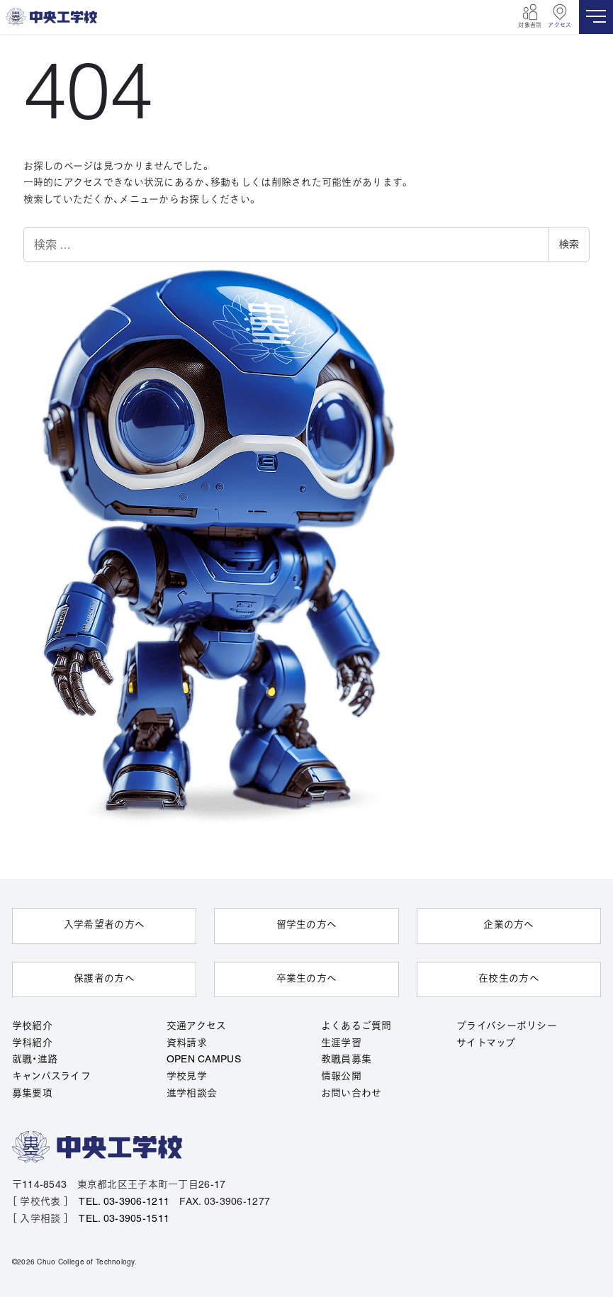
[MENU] (596, 17)
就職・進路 (34, 1060)
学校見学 (187, 1077)
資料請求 (187, 1043)
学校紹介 (32, 1026)
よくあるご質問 (356, 1026)
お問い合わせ (351, 1094)
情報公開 (341, 1077)
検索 (569, 244)
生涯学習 (341, 1043)
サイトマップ (485, 1043)
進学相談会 (192, 1094)
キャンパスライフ (51, 1077)
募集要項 (32, 1094)
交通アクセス (197, 1026)
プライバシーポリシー (506, 1026)
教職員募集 (346, 1060)
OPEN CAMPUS (204, 1060)
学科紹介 (32, 1043)
